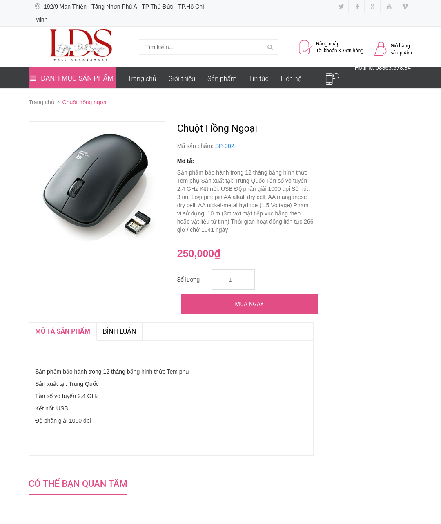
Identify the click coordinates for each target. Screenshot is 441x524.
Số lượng (188, 279)
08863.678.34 (393, 68)
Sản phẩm (221, 79)
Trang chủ (142, 79)
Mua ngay (249, 304)
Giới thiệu (182, 79)
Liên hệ (291, 79)
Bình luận (119, 331)
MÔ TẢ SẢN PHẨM (62, 331)
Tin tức (259, 79)
